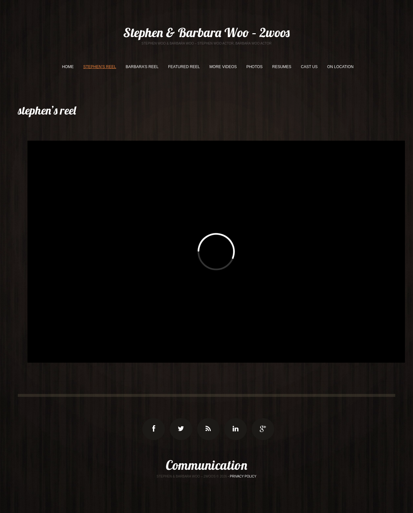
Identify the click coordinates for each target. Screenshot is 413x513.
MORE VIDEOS (223, 67)
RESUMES (281, 67)
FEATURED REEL (184, 67)
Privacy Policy (243, 476)
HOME (68, 67)
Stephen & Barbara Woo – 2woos (206, 32)
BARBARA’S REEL (142, 67)
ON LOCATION (340, 67)
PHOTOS (254, 67)
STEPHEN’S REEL (99, 67)
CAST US (309, 67)
